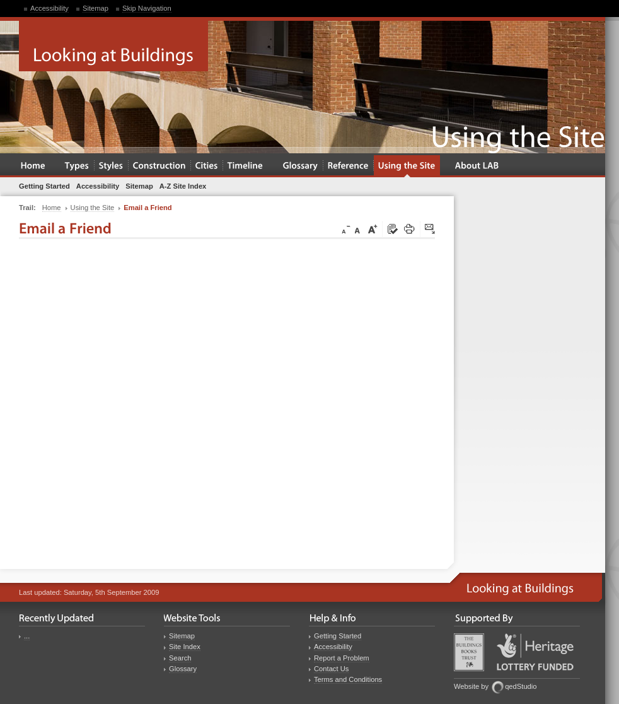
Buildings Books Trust (469, 652)
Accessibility (49, 8)
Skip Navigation (146, 8)
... (27, 636)
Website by (471, 686)
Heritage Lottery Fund (535, 652)
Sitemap (95, 8)
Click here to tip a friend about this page (430, 229)
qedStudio (520, 686)
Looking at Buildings (113, 46)
